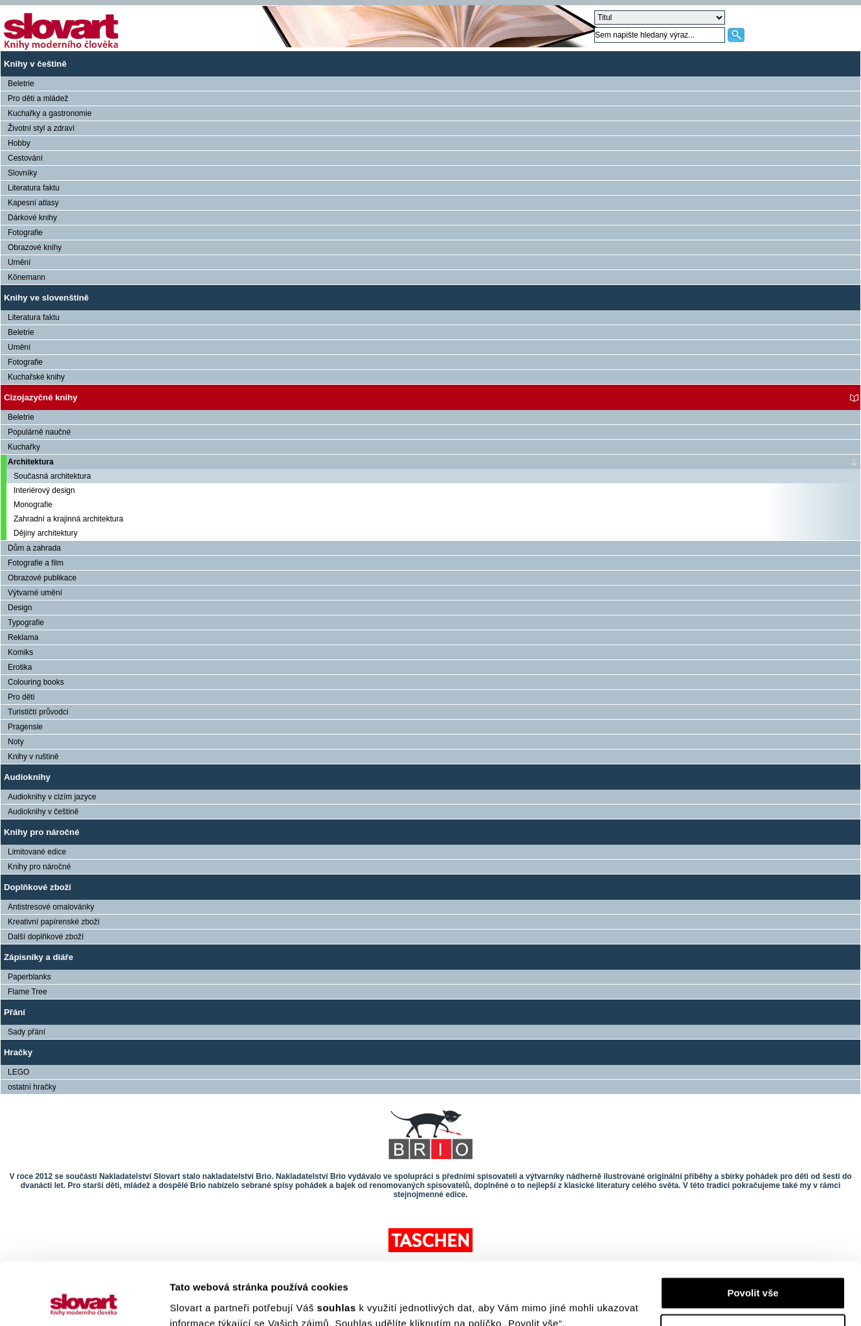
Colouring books (36, 682)
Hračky (18, 1052)
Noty (16, 741)
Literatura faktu (34, 187)
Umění (19, 262)
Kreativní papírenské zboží (54, 921)
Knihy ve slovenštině (46, 298)
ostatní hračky (32, 1087)
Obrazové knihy (35, 247)
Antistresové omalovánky (51, 906)
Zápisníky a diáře (38, 957)
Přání (14, 1012)
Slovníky (22, 172)
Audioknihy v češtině (43, 811)
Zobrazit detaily (206, 1300)
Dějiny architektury (46, 533)
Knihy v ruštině (33, 756)
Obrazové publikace (42, 577)
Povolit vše (752, 1234)
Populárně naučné (39, 432)
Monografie (33, 504)
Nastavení (753, 1271)
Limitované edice (37, 851)
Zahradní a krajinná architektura (68, 518)
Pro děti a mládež (38, 98)
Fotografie (25, 232)
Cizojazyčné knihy (41, 397)
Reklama (23, 637)
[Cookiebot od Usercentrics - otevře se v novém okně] (83, 1300)
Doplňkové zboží (37, 887)
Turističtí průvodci (38, 711)
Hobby (19, 143)
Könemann (26, 277)
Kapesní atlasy (33, 202)
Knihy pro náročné (42, 832)
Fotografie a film (35, 562)
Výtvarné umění (35, 592)
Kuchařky (24, 447)
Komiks (20, 652)
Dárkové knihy (32, 217)
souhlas (338, 1249)
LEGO (18, 1072)
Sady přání (26, 1031)
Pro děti (21, 697)
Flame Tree (27, 991)
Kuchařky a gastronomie (49, 113)
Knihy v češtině (35, 64)
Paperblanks (29, 976)
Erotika (20, 667)
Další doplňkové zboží (46, 936)
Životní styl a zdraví (41, 128)
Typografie (26, 622)
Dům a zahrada (34, 548)
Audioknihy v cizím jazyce (52, 796)
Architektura (31, 461)
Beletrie (21, 83)
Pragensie (25, 726)
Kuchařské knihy (36, 377)
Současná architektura (52, 476)
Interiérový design (44, 490)
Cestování (25, 158)
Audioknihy (27, 777)
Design (20, 607)
